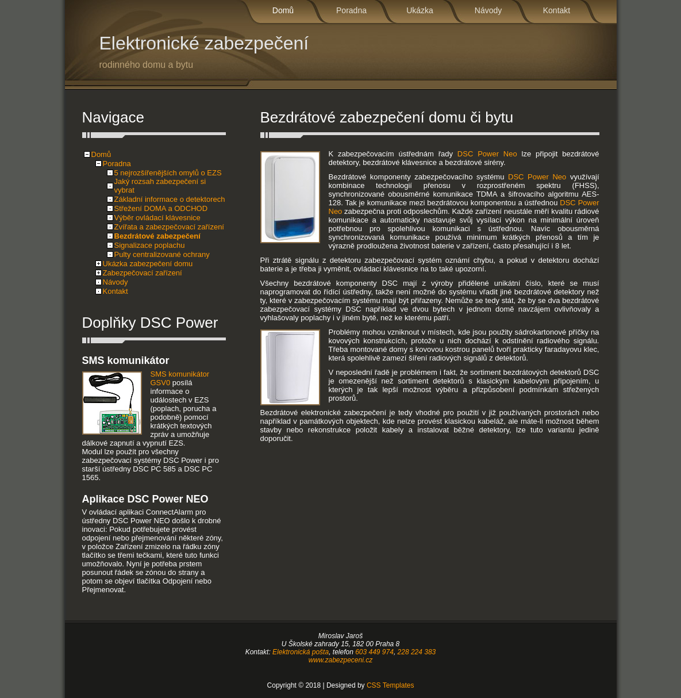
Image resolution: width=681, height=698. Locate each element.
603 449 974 (374, 652)
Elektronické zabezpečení (243, 51)
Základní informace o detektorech (169, 199)
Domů (283, 10)
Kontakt (556, 10)
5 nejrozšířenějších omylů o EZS (168, 172)
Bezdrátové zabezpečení (157, 236)
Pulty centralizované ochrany (162, 254)
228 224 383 (417, 652)
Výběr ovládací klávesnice (157, 217)
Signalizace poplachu (149, 245)
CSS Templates (390, 685)
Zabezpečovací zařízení (142, 273)
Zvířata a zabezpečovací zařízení (169, 227)
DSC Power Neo (487, 153)
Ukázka (419, 10)
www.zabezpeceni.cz (340, 660)
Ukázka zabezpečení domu (148, 263)
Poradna (351, 10)
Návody (488, 10)
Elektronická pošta (300, 652)
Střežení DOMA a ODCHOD (161, 208)
